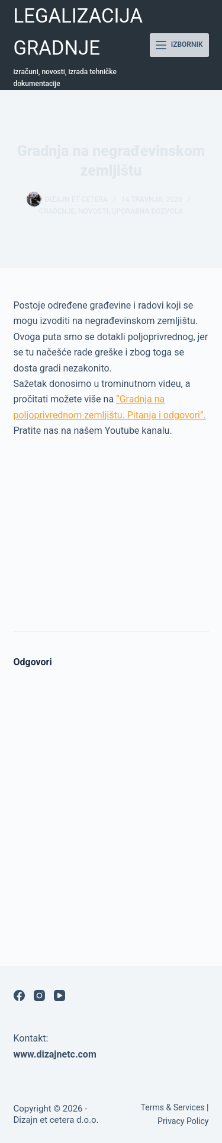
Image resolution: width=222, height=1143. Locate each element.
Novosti (93, 211)
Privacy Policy (182, 1121)
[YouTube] (59, 995)
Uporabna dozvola (148, 211)
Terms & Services (173, 1107)
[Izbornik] (179, 45)
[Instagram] (39, 995)
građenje (57, 211)
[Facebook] (19, 995)
